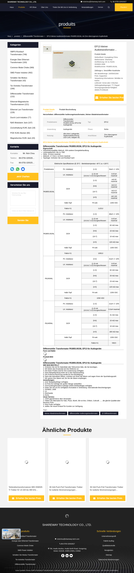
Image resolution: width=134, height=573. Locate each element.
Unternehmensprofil (109, 536)
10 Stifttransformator (109, 413)
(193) (20, 61)
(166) (21, 87)
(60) (20, 133)
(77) (20, 118)
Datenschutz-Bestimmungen (108, 560)
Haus (12, 7)
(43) (19, 79)
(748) (18, 53)
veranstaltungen (87, 7)
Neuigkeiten (108, 550)
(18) (22, 128)
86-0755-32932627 (118, 2)
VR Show (33, 7)
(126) (21, 111)
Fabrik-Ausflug (108, 541)
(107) (21, 123)
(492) (21, 73)
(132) (22, 95)
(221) (19, 103)
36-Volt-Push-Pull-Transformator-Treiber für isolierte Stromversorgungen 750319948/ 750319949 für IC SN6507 (106, 488)
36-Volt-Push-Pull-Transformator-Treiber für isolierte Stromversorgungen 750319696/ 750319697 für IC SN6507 (66, 488)
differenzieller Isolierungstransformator (84, 413)
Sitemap (109, 555)
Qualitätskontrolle (108, 545)
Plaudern (123, 7)
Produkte (21, 7)
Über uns (44, 7)
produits (17, 36)
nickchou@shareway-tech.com (93, 2)
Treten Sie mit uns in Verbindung (65, 7)
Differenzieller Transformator (33, 36)
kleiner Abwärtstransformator (55, 413)
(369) (22, 68)
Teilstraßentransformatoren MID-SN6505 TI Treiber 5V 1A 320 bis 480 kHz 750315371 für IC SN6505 (25, 488)
